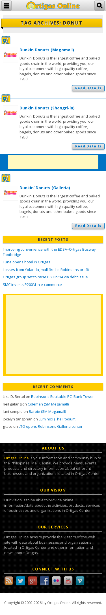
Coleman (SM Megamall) (48, 404)
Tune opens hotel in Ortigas (26, 261)
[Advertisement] (53, 162)
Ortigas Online (16, 457)
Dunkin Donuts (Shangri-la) (47, 108)
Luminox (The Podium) (57, 419)
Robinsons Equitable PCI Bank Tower (62, 396)
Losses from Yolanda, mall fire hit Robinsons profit (46, 269)
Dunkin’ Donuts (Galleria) (45, 187)
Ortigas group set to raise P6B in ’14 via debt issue (45, 276)
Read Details (88, 88)
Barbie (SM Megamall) (47, 411)
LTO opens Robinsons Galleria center (51, 426)
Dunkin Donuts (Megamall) (47, 49)
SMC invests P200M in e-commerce (32, 284)
